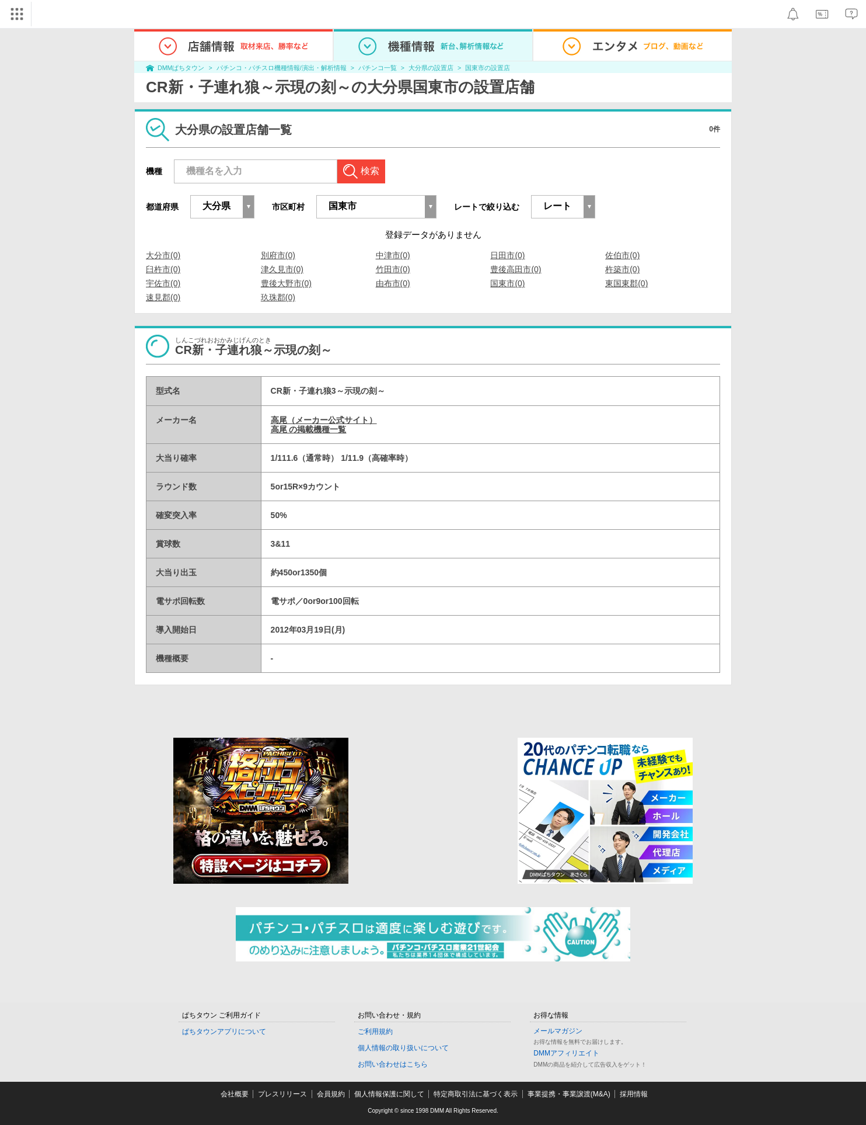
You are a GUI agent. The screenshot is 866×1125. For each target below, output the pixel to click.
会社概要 (235, 1094)
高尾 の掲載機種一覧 (309, 429)
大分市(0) (163, 255)
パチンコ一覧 (377, 67)
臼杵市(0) (163, 269)
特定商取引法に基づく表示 (476, 1094)
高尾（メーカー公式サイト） (324, 420)
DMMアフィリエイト (566, 1053)
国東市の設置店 (487, 67)
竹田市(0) (393, 269)
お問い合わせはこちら (393, 1064)
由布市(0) (393, 283)
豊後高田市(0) (515, 269)
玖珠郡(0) (278, 297)
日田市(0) (507, 255)
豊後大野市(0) (286, 283)
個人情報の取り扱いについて (403, 1048)
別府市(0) (278, 255)
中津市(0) (393, 255)
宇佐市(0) (163, 283)
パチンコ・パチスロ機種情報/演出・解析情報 (281, 67)
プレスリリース (282, 1094)
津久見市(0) (282, 269)
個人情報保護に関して (389, 1094)
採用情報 (634, 1094)
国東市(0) (507, 283)
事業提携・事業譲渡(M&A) (569, 1094)
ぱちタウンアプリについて (224, 1031)
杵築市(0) (622, 269)
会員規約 (331, 1094)
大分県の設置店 (430, 67)
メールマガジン (557, 1031)
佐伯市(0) (622, 255)
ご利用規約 (375, 1031)
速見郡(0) (163, 297)
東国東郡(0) (626, 283)
